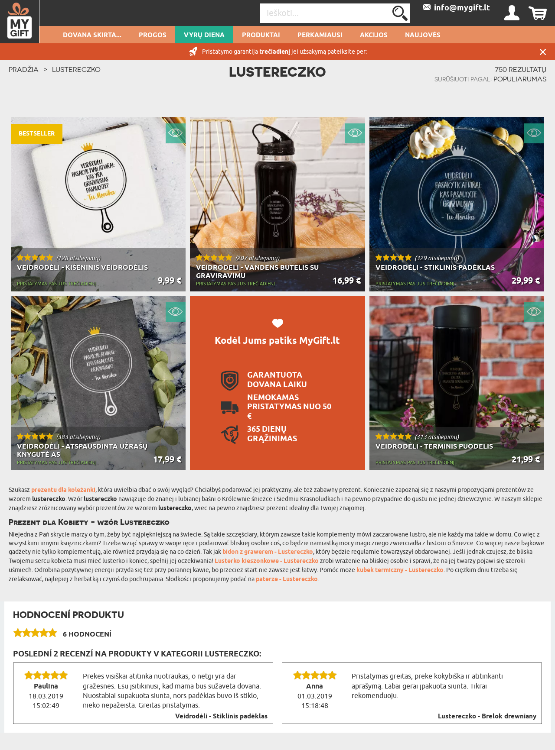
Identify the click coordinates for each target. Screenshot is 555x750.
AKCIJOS (374, 35)
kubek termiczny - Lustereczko (400, 570)
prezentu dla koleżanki (63, 490)
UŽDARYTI (543, 51)
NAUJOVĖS (423, 35)
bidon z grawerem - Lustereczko (267, 552)
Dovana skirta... (92, 35)
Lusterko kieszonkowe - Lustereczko (267, 561)
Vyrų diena (204, 35)
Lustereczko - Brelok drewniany (487, 716)
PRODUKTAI (261, 35)
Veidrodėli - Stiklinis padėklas (221, 716)
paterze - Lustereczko (287, 579)
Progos (152, 35)
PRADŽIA (24, 69)
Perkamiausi (320, 35)
